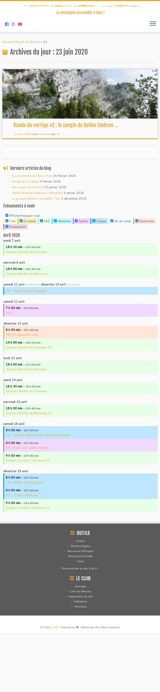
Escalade (28, 280)
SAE (45, 280)
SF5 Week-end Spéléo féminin (27, 507)
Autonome (45, 193)
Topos (80, 620)
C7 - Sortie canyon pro (22, 554)
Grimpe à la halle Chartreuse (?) (28, 519)
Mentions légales (80, 605)
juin (38, 101)
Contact (80, 600)
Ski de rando (120, 280)
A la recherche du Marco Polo (32, 235)
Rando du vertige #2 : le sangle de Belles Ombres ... (65, 184)
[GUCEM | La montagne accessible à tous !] (80, 35)
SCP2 (10, 372)
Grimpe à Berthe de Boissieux (26, 311)
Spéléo (81, 280)
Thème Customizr (110, 686)
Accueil (7, 101)
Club (10, 280)
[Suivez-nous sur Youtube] (21, 83)
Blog (18, 101)
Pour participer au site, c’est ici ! (80, 627)
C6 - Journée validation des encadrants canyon (38, 494)
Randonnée (144, 280)
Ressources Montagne (80, 610)
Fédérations (80, 660)
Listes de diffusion (80, 650)
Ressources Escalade (80, 615)
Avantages (80, 645)
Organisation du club (80, 655)
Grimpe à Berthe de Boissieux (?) (29, 406)
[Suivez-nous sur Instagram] (14, 83)
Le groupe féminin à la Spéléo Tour (36, 258)
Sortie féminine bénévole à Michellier (37, 252)
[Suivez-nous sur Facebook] (8, 83)
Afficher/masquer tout (22, 275)
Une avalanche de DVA (27, 246)
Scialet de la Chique (25, 240)
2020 (29, 101)
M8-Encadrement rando (22, 394)
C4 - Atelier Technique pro (24, 541)
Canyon (99, 280)
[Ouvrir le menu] (152, 83)
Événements (15, 286)
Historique (81, 665)
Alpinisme (62, 280)
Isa (58, 193)
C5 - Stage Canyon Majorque (26, 350)
